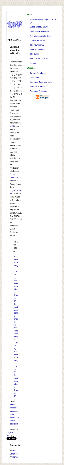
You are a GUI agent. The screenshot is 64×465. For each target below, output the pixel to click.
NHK (12, 126)
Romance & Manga (38, 91)
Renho (33, 63)
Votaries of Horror (37, 86)
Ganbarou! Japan (37, 40)
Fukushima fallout (37, 49)
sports (12, 421)
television (14, 424)
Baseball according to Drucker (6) (43, 20)
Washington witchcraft (39, 31)
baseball (13, 408)
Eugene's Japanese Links (41, 82)
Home (15, 457)
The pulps (34, 54)
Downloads (35, 77)
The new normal (37, 45)
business (13, 411)
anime (12, 404)
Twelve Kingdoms (37, 73)
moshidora (14, 417)
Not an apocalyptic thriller (41, 36)
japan (12, 414)
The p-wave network (39, 58)
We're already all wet (39, 27)
